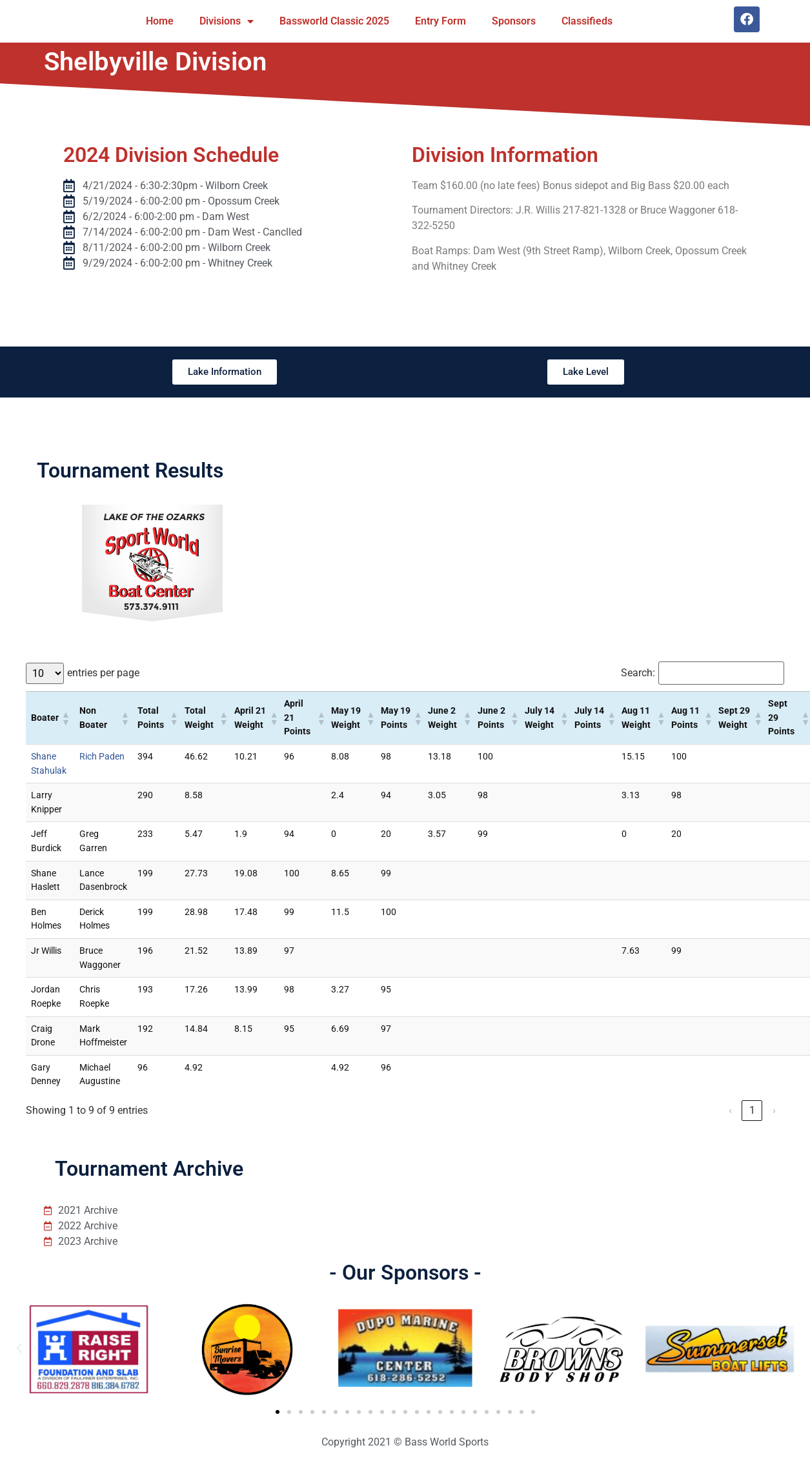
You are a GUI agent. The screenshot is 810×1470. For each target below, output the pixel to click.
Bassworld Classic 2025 (334, 21)
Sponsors (514, 21)
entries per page (103, 673)
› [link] (774, 1110)
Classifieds (587, 21)
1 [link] (752, 1110)
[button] (65, 718)
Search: (638, 673)
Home (160, 21)
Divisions (226, 21)
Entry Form (440, 21)
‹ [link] (730, 1110)
